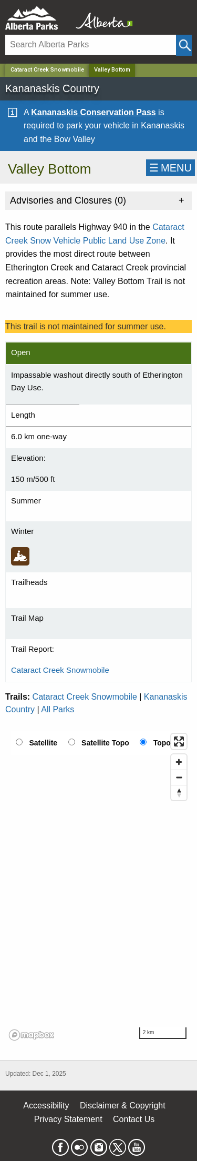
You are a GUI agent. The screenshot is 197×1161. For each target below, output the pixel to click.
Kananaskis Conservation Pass (93, 112)
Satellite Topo (105, 743)
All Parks (57, 709)
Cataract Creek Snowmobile (47, 69)
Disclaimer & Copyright (122, 1105)
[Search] (90, 45)
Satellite (43, 743)
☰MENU (170, 168)
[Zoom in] (178, 762)
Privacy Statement (68, 1119)
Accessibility (46, 1105)
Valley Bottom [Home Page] (112, 69)
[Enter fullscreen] (178, 741)
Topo (162, 743)
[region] (98, 886)
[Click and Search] (184, 45)
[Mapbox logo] (31, 1035)
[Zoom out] (178, 777)
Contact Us (133, 1119)
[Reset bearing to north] (178, 792)
